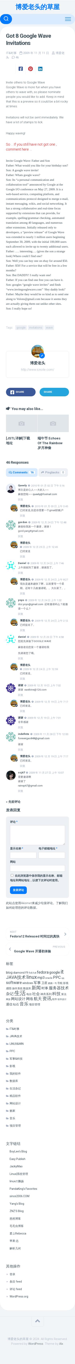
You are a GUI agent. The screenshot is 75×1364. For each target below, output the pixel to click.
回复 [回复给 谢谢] (20, 695)
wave (49, 327)
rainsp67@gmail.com (30, 785)
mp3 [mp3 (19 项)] (41, 977)
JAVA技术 (16, 1036)
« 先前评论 (13, 802)
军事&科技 (16, 1058)
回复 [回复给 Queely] (20, 499)
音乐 (12, 1118)
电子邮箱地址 (48, 848)
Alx (61, 1344)
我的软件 (15, 1073)
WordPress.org (19, 1296)
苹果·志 (14, 1240)
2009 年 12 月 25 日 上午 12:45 (40, 547)
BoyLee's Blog (18, 1151)
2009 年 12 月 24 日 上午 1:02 (45, 600)
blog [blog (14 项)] (9, 972)
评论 (14, 821)
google (21, 327)
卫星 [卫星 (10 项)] (44, 983)
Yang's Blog (17, 1203)
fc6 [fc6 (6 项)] (30, 972)
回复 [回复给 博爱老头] (22, 515)
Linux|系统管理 (19, 1173)
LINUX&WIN (17, 1043)
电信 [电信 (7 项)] (29, 994)
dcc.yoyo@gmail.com (30, 604)
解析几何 (15, 1248)
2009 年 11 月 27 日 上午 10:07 (46, 772)
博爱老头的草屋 (37, 7)
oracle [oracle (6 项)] (48, 977)
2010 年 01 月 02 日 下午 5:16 (47, 485)
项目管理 (15, 1125)
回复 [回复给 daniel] (20, 658)
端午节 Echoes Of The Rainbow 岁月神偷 (50, 443)
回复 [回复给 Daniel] (20, 572)
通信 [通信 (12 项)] (9, 1004)
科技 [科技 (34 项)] (56, 993)
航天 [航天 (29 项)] (38, 998)
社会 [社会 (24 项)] (36, 994)
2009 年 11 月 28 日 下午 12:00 (51, 734)
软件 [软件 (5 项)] (54, 999)
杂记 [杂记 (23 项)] (10, 994)
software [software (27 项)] (14, 982)
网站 (13, 861)
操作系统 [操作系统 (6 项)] (17, 988)
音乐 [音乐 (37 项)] (24, 1003)
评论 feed (16, 1289)
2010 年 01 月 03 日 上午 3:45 (51, 506)
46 (17, 57)
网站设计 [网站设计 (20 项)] (18, 999)
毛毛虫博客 (17, 1226)
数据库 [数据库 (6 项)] (27, 988)
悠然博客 (15, 1218)
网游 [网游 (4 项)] (8, 999)
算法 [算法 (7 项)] (63, 994)
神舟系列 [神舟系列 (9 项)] (46, 994)
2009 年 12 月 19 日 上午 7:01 (44, 717)
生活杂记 (15, 1088)
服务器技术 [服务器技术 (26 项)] (59, 988)
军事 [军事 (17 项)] (37, 983)
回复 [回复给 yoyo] (20, 613)
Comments (22, 472)
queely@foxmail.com (45, 494)
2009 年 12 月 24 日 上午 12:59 (40, 669)
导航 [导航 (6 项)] (60, 983)
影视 (12, 1066)
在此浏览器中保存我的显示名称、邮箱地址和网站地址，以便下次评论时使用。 (36, 878)
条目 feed (16, 1281)
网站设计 (15, 1103)
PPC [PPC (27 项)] (57, 977)
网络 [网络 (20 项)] (29, 999)
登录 (12, 1274)
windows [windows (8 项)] (27, 983)
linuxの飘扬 (17, 1181)
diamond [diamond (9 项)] (19, 972)
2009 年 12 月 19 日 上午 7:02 (44, 685)
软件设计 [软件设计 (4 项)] (62, 999)
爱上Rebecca (18, 1233)
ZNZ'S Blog (17, 1211)
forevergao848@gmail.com (34, 738)
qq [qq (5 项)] (62, 978)
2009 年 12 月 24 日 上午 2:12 (51, 620)
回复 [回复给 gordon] (20, 536)
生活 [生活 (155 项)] (20, 993)
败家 (12, 1110)
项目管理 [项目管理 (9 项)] (34, 1004)
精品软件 (15, 1095)
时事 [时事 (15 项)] (44, 988)
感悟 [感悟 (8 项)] (9, 988)
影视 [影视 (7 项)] (65, 983)
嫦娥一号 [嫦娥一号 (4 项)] (52, 983)
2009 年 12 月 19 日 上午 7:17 (51, 701)
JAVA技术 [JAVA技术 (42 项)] (16, 977)
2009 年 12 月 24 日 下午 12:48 (49, 522)
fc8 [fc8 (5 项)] (34, 972)
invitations (35, 327)
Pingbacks (53, 472)
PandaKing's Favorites (23, 1188)
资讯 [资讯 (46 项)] (47, 998)
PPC (12, 1051)
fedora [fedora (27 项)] (43, 972)
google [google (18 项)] (54, 972)
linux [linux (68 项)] (31, 977)
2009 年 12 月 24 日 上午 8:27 (51, 579)
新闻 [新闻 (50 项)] (36, 988)
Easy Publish (17, 1159)
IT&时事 (11, 53)
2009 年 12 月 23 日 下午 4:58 (47, 637)
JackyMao (16, 1166)
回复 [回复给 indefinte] (20, 749)
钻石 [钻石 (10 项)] (16, 1004)
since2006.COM (19, 1196)
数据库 (14, 1080)
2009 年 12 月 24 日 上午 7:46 (47, 563)
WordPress (35, 1344)
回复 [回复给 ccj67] (20, 790)
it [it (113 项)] (62, 971)
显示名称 (16, 848)
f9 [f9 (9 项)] (26, 972)
